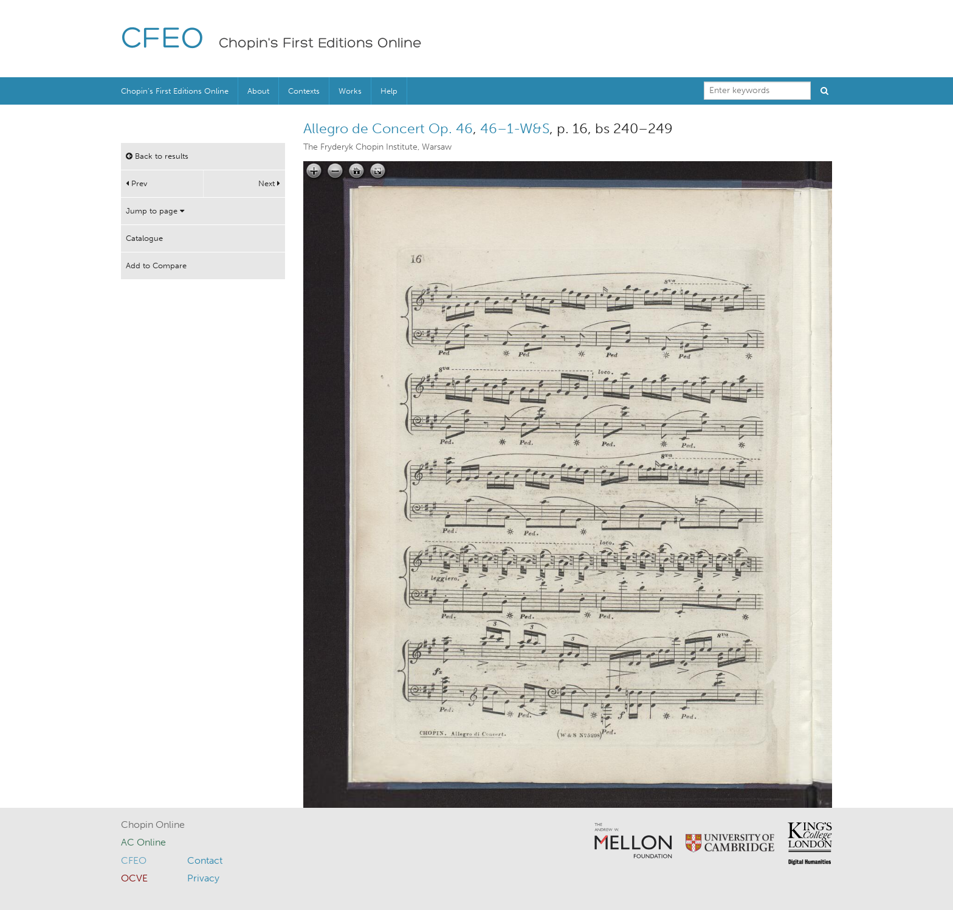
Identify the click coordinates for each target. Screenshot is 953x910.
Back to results (157, 156)
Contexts (304, 91)
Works (350, 91)
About (258, 91)
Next (269, 183)
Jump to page (155, 210)
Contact (204, 860)
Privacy (203, 878)
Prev (136, 183)
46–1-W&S (514, 128)
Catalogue (144, 238)
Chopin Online (153, 824)
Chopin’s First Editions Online (175, 91)
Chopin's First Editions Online (320, 43)
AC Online (143, 842)
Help (388, 91)
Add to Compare (156, 265)
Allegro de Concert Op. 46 (388, 128)
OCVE (134, 878)
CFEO (162, 39)
